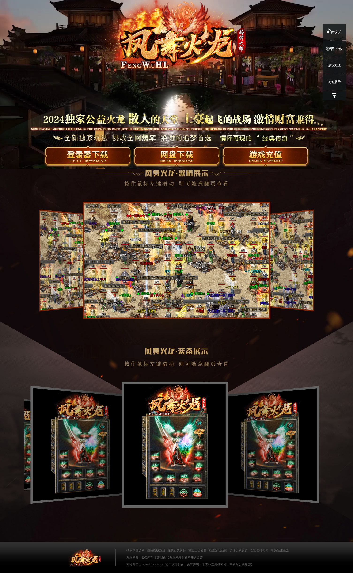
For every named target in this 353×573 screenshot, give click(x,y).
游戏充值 (334, 65)
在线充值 (265, 156)
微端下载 (176, 156)
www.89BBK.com (154, 564)
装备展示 (334, 82)
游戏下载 (334, 48)
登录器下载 (87, 156)
